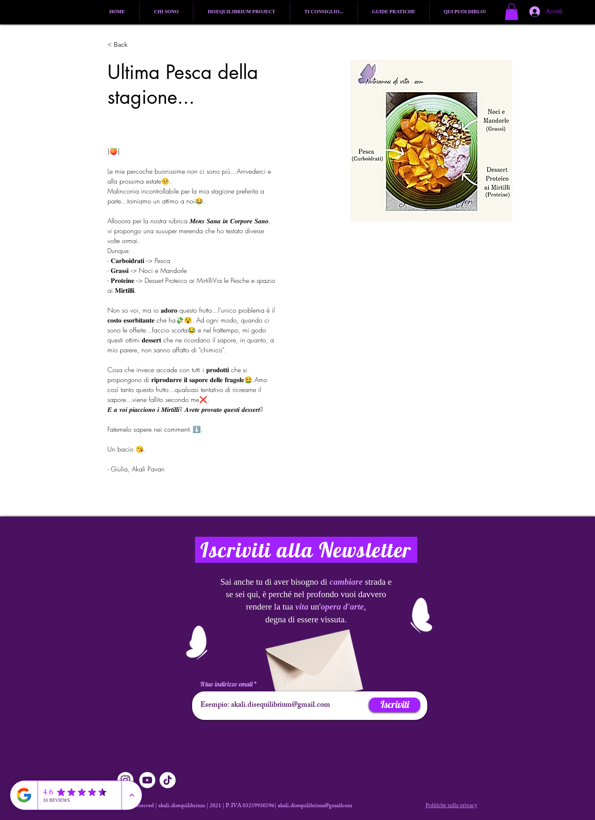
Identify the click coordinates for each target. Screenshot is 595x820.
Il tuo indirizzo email (226, 684)
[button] (512, 11)
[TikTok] (167, 780)
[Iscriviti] (394, 705)
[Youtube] (147, 780)
